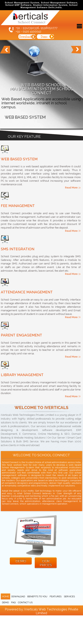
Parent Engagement (21, 335)
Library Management (22, 375)
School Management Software (59, 2)
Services (69, 596)
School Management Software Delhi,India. (49, 6)
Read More (71, 187)
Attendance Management (27, 292)
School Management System (22, 2)
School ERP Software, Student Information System (36, 5)
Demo (5, 602)
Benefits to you (37, 596)
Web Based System (19, 159)
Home (5, 596)
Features (55, 596)
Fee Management (18, 206)
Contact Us (25, 602)
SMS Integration (17, 249)
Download (18, 596)
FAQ (13, 602)
